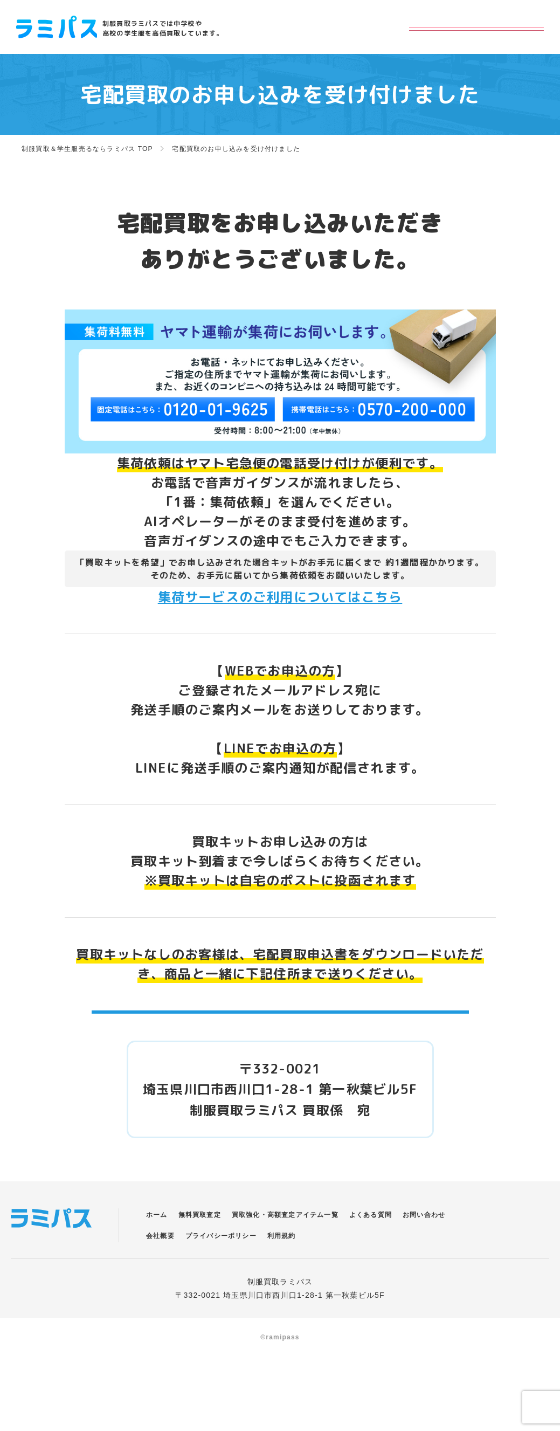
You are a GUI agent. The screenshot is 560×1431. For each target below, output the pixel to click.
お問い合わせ (424, 1240)
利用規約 (281, 1261)
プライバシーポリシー (221, 1261)
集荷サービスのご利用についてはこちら (280, 597)
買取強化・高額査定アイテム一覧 (285, 1240)
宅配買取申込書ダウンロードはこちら (280, 1024)
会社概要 (160, 1261)
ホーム (157, 1240)
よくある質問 (370, 1240)
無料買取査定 (199, 1240)
